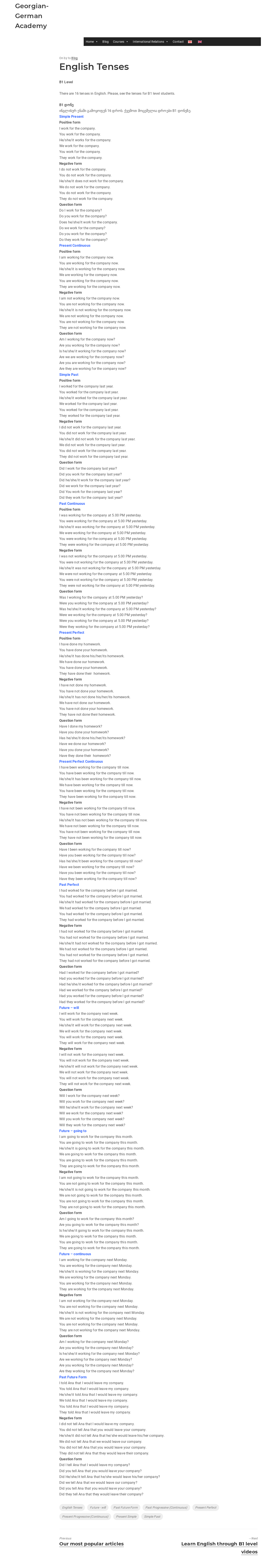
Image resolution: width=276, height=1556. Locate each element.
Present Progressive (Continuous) (85, 1516)
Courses (121, 41)
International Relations (151, 41)
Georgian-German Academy (32, 16)
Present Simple (126, 1516)
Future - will (98, 1507)
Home (92, 41)
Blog (106, 41)
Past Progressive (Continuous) (166, 1507)
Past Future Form (125, 1507)
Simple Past (152, 1516)
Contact (178, 41)
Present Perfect (205, 1507)
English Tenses (72, 1507)
